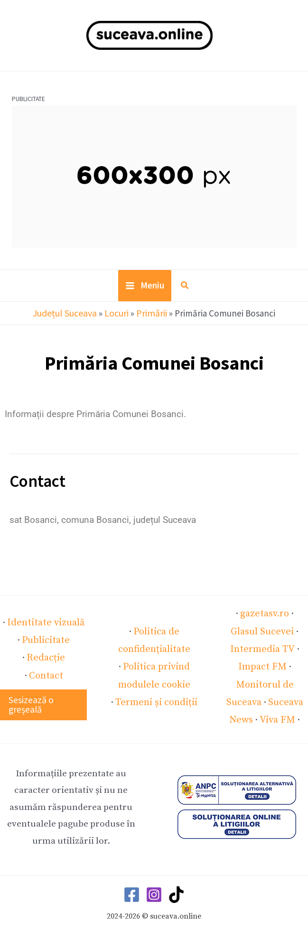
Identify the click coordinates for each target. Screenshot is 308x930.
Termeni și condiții (156, 692)
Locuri (116, 315)
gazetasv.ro (250, 616)
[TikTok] (176, 875)
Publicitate (46, 632)
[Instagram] (154, 875)
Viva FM (276, 701)
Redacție (46, 649)
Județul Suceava (65, 315)
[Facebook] (131, 875)
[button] (185, 289)
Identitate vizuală (46, 615)
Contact (45, 666)
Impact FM (271, 650)
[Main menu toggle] (145, 289)
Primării (151, 315)
